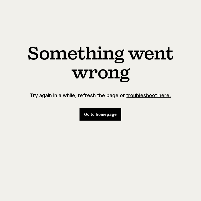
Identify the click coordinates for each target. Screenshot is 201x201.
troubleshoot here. (148, 95)
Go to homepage (100, 114)
